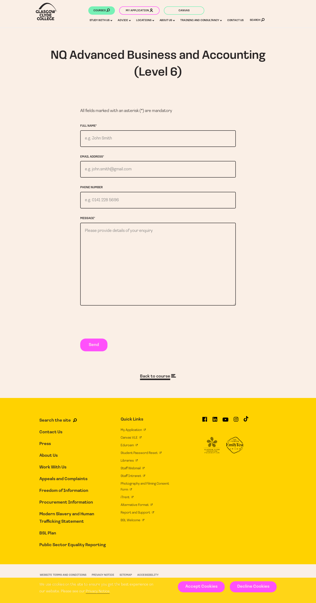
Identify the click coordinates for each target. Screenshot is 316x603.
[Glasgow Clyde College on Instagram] (236, 422)
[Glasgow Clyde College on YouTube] (225, 422)
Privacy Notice (98, 591)
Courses (101, 11)
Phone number (91, 188)
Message (87, 219)
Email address (92, 157)
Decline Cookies (253, 586)
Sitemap (126, 576)
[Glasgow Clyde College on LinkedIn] (215, 422)
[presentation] (112, 324)
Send (94, 346)
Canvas (184, 10)
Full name (88, 126)
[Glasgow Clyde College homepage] (46, 11)
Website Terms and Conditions (63, 576)
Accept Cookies (201, 586)
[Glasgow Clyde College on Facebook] (204, 422)
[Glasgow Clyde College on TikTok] (246, 422)
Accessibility (148, 576)
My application (139, 11)
